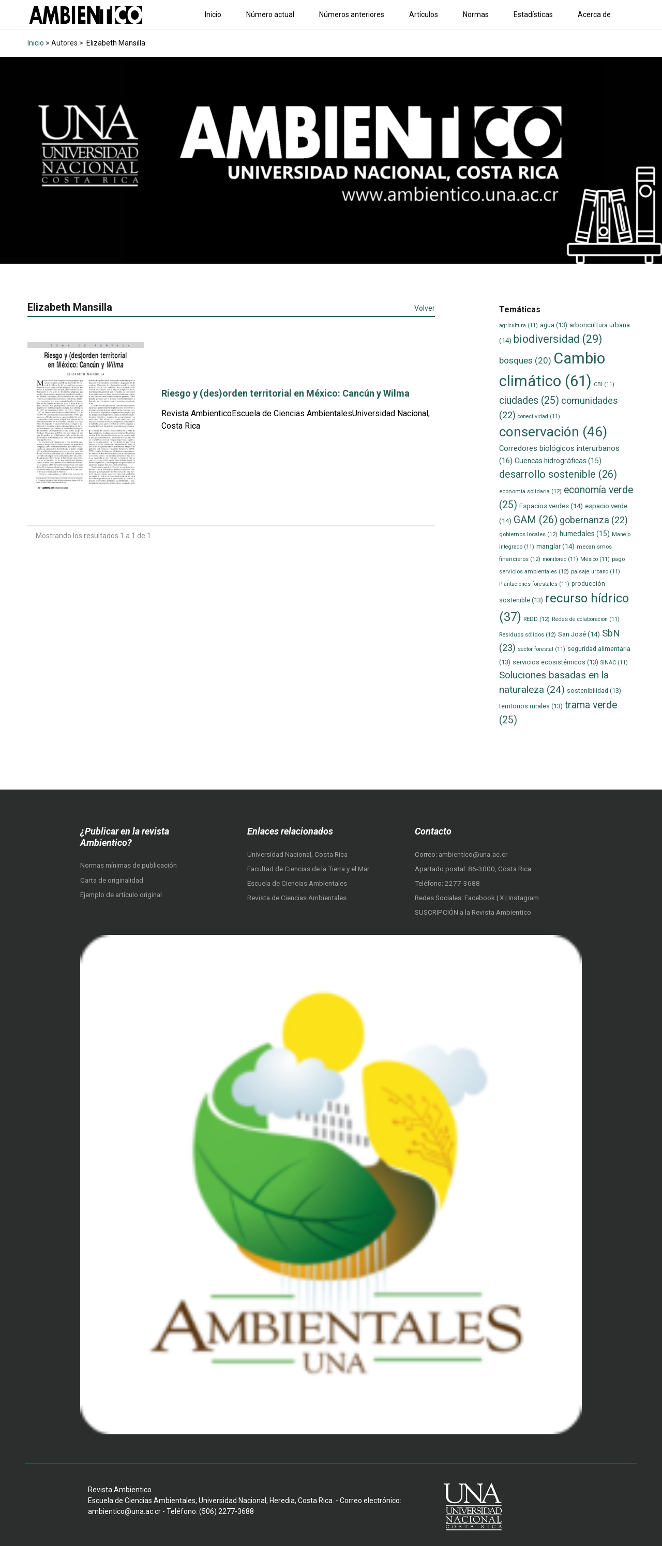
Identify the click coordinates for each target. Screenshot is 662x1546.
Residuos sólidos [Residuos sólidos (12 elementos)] (527, 634)
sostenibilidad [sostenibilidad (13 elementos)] (594, 690)
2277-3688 (462, 883)
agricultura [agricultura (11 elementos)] (518, 325)
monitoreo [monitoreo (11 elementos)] (560, 559)
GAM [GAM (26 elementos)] (536, 520)
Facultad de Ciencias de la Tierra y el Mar (308, 869)
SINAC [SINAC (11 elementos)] (614, 662)
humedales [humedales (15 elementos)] (585, 533)
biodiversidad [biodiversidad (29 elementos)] (558, 338)
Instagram (523, 898)
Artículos (423, 14)
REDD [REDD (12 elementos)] (536, 619)
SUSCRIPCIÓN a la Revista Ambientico (473, 912)
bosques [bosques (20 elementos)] (525, 360)
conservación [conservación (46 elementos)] (553, 431)
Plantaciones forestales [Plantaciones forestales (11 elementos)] (534, 584)
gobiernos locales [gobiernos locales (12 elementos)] (528, 534)
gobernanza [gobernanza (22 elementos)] (594, 519)
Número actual (270, 14)
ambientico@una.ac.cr (473, 854)
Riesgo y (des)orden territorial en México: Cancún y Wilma (285, 393)
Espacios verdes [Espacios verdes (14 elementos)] (551, 506)
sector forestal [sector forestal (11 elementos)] (541, 649)
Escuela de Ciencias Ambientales (297, 883)
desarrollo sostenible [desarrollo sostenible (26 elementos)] (558, 474)
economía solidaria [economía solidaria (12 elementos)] (530, 491)
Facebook (480, 898)
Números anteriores (351, 14)
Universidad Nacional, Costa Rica (297, 854)
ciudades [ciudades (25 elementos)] (529, 400)
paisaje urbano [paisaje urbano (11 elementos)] (595, 571)
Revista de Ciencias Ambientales (297, 898)
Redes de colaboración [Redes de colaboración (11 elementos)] (586, 619)
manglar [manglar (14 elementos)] (555, 546)
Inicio (213, 14)
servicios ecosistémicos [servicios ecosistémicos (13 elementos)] (555, 662)
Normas (476, 14)
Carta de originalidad (111, 880)
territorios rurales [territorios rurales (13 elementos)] (531, 706)
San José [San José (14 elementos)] (579, 634)
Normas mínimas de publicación (128, 865)
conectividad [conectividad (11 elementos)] (539, 416)
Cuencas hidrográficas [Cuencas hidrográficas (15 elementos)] (558, 461)
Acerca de (594, 14)
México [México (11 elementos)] (595, 559)
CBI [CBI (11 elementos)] (604, 384)
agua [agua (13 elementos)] (553, 325)
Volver (424, 308)
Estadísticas (533, 14)
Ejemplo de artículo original (121, 895)
